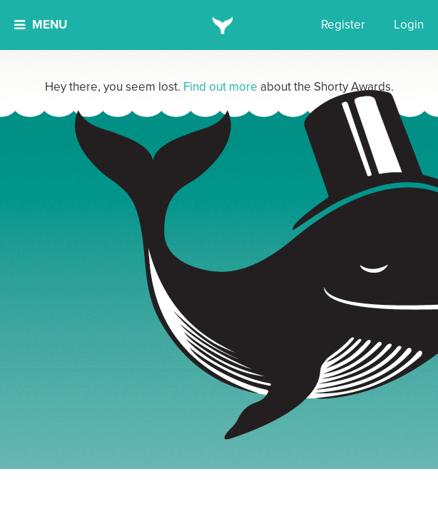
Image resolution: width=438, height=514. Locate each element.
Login (409, 24)
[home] (219, 25)
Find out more (220, 86)
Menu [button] (40, 24)
